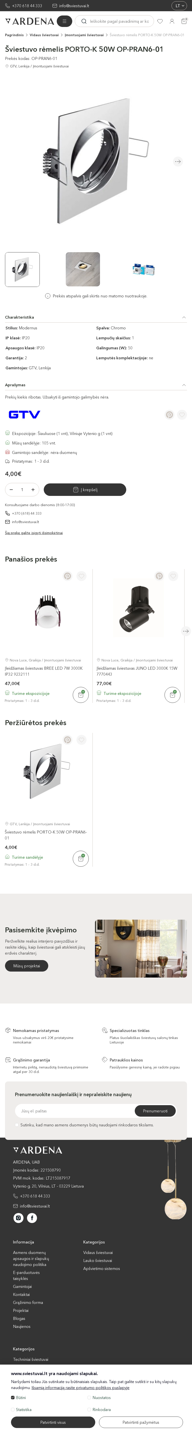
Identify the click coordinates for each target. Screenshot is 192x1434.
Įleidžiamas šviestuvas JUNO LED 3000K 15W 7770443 (137, 671)
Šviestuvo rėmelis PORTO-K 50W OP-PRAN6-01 (147, 35)
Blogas (19, 1318)
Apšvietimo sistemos (101, 1268)
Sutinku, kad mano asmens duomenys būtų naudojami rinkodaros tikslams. (84, 1124)
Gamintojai (22, 1286)
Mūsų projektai (26, 965)
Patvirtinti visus (53, 1422)
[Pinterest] (169, 415)
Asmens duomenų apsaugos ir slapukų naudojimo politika (31, 1258)
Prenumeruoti (155, 1110)
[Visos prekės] (64, 21)
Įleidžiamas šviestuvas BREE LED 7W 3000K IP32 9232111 (43, 671)
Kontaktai (21, 1294)
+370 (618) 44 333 (27, 513)
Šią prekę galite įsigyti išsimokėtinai (34, 533)
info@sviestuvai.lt (74, 5)
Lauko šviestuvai (97, 1260)
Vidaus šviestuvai (44, 35)
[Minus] (11, 490)
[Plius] (33, 490)
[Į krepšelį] (81, 695)
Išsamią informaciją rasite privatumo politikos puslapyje (81, 1387)
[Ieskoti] (84, 21)
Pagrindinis (14, 35)
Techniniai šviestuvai (30, 1359)
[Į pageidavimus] (182, 415)
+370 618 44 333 (27, 5)
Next (178, 162)
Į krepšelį (82, 489)
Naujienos (21, 1326)
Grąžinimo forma (28, 1302)
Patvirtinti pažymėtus (140, 1422)
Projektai (20, 1310)
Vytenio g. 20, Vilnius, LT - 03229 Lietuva (48, 1186)
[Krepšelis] (184, 21)
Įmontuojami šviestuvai (84, 35)
